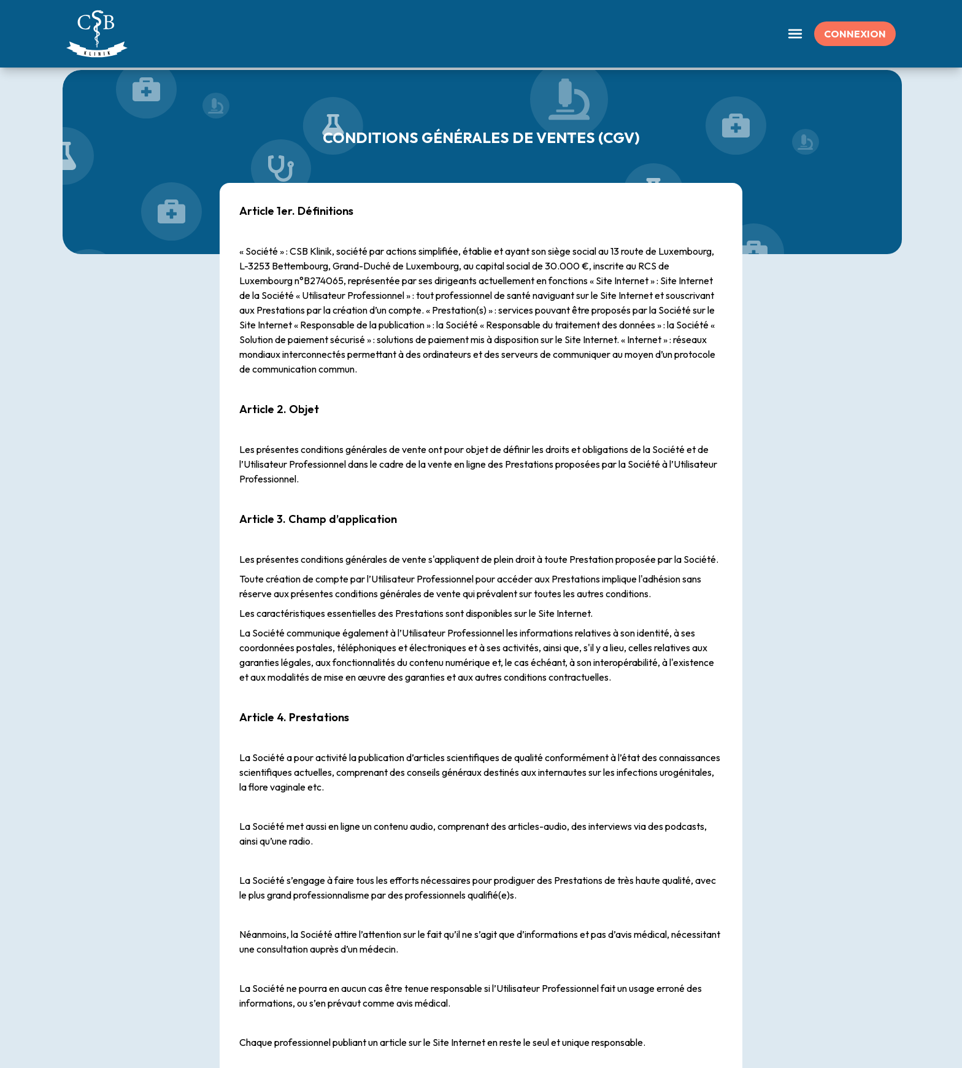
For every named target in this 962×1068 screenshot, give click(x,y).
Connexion (855, 34)
